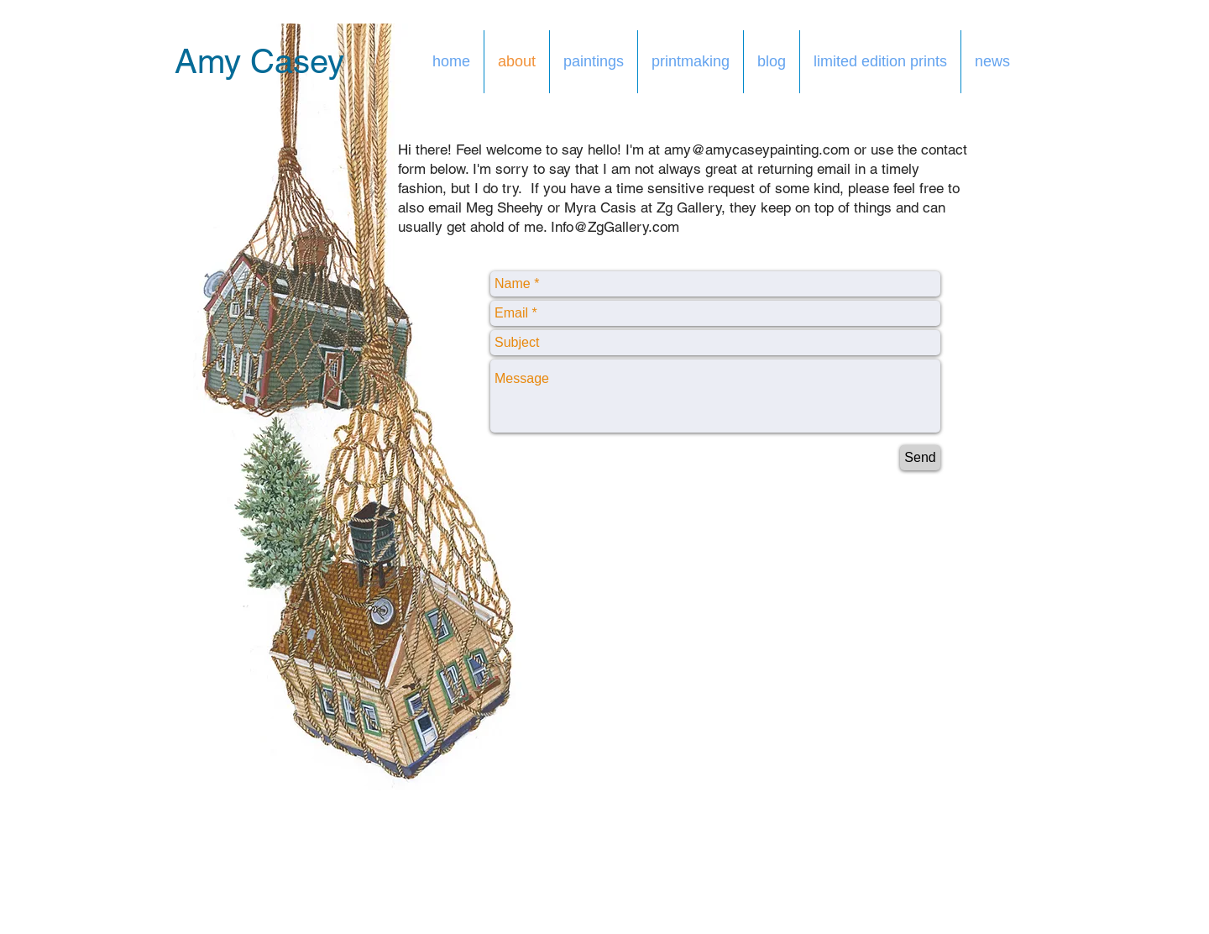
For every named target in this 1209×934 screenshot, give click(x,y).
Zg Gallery (689, 207)
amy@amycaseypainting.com (757, 149)
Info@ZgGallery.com (615, 226)
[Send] (920, 457)
